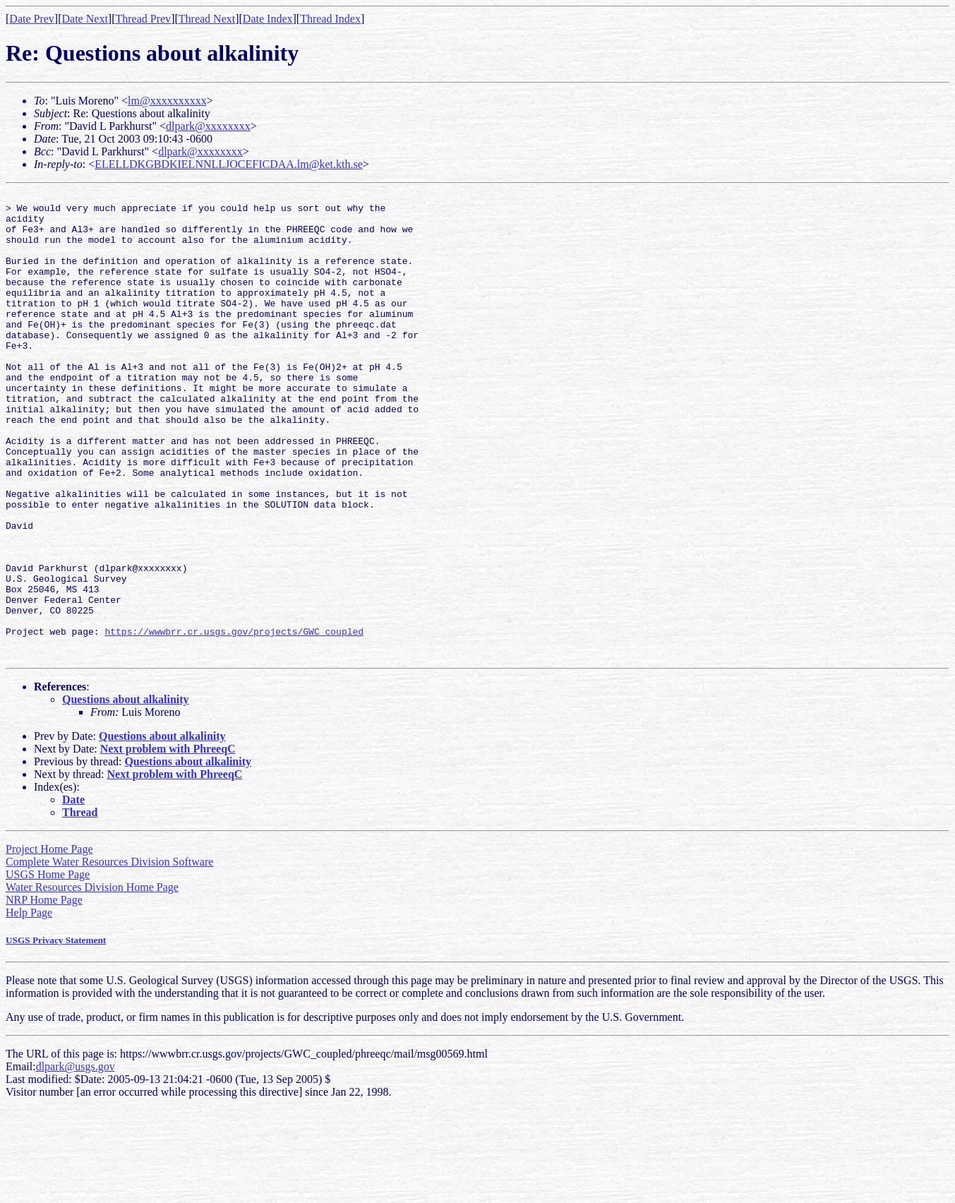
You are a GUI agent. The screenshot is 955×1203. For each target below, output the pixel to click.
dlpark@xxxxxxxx (208, 126)
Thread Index (330, 19)
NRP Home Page (44, 993)
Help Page (29, 1006)
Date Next (85, 19)
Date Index (268, 19)
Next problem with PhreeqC (168, 842)
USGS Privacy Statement (56, 1033)
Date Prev (31, 19)
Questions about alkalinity (125, 792)
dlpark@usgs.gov (75, 1160)
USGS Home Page (48, 968)
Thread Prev (143, 19)
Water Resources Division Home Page (92, 980)
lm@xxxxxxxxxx (167, 101)
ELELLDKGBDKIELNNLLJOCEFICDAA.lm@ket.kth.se (229, 164)
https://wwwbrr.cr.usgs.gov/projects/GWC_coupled (234, 720)
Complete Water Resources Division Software (109, 955)
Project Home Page (49, 942)
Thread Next (207, 19)
